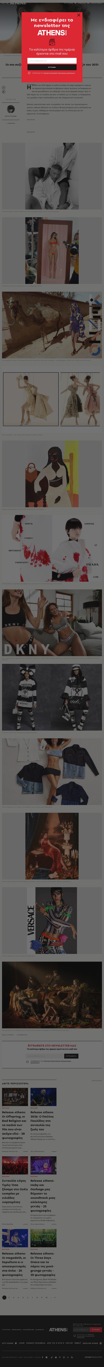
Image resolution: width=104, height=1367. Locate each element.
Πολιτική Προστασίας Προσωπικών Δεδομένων (59, 73)
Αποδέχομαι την (53, 73)
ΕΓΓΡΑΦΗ (52, 67)
